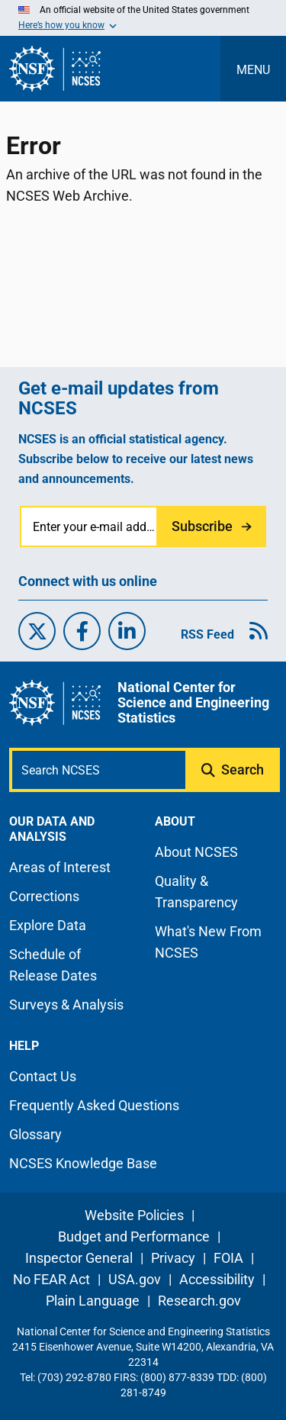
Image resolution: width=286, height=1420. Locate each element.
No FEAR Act (51, 1279)
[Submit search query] (234, 770)
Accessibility (217, 1279)
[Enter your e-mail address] (89, 526)
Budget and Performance (134, 1236)
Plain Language (93, 1301)
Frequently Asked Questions (94, 1105)
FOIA (228, 1258)
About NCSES (196, 852)
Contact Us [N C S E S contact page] (42, 1076)
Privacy (173, 1258)
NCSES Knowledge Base (83, 1163)
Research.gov (199, 1301)
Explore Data (47, 925)
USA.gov (134, 1279)
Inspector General (79, 1258)
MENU (253, 70)
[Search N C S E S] (98, 770)
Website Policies (134, 1215)
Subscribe (202, 526)
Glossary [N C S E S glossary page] (35, 1134)
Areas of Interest (60, 867)
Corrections (44, 896)
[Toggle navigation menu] (253, 68)
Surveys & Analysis (66, 1005)
